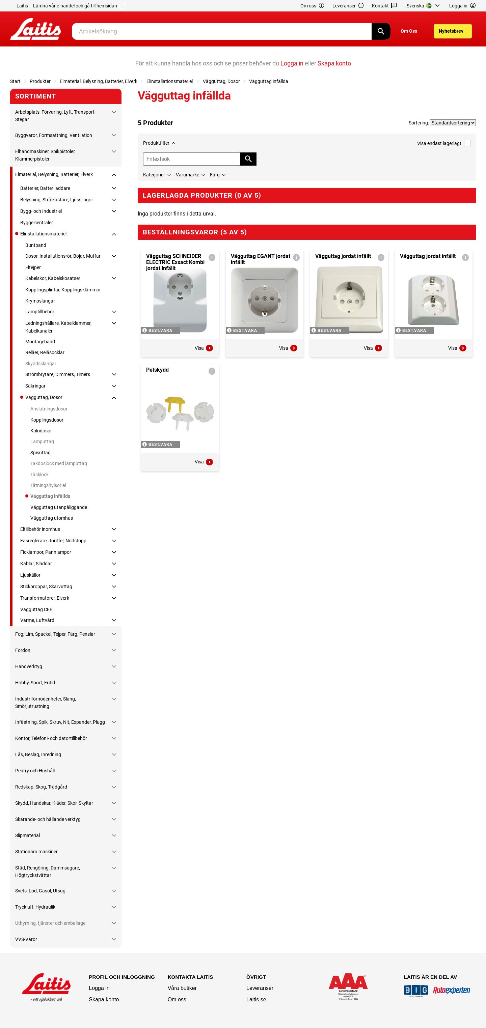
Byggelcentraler (36, 222)
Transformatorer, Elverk (44, 598)
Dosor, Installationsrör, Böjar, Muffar (63, 256)
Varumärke (187, 174)
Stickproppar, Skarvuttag (46, 586)
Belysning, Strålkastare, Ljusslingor (56, 199)
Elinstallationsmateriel (170, 81)
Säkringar (35, 386)
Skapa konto (104, 999)
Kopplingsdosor (46, 420)
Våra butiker (182, 988)
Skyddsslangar (40, 363)
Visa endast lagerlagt (443, 143)
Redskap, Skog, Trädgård (41, 787)
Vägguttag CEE (36, 609)
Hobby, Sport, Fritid (35, 682)
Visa (204, 348)
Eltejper (33, 267)
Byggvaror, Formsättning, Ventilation (53, 135)
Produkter (40, 81)
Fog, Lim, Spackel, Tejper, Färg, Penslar (55, 634)
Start (15, 81)
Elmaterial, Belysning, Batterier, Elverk (98, 81)
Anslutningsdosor (49, 408)
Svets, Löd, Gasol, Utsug (40, 890)
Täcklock (39, 474)
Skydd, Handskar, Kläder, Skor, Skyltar (54, 803)
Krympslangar (40, 301)
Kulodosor (41, 430)
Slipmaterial (27, 835)
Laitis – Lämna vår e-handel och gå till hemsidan (71, 5)
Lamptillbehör (39, 311)
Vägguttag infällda (268, 81)
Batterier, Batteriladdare (45, 188)
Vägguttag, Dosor (221, 81)
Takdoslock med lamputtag (58, 463)
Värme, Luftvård (37, 620)
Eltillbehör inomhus (40, 529)
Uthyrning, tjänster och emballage (50, 923)
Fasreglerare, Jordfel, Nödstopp (53, 540)
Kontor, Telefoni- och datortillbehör (51, 738)
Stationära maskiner (36, 851)
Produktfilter (156, 143)
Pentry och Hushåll (35, 770)
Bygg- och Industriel (41, 211)
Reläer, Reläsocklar (44, 352)
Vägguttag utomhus (51, 518)
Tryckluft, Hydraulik (35, 907)
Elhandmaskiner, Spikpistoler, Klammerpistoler (45, 155)
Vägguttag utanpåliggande (58, 507)
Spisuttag (40, 452)
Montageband (40, 341)
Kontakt (384, 5)
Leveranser (348, 5)
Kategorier (154, 174)
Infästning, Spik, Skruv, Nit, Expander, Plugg (60, 722)
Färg (215, 174)
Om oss (312, 5)
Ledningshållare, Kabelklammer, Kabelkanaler (58, 326)
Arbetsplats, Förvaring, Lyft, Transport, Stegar (55, 115)
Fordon (22, 650)
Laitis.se (256, 999)
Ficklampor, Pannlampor (45, 552)
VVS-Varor (26, 939)
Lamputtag (42, 441)
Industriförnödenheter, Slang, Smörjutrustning (45, 702)
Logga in (99, 988)
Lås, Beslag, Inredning (38, 754)
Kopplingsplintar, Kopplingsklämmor (63, 289)
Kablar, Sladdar (36, 563)
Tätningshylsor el (48, 485)
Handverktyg (28, 666)
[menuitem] (424, 6)
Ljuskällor (30, 575)
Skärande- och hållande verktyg (48, 819)
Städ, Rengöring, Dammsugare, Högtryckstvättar (47, 871)
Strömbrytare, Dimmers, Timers (57, 374)
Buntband (35, 245)
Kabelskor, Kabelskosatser (52, 278)
